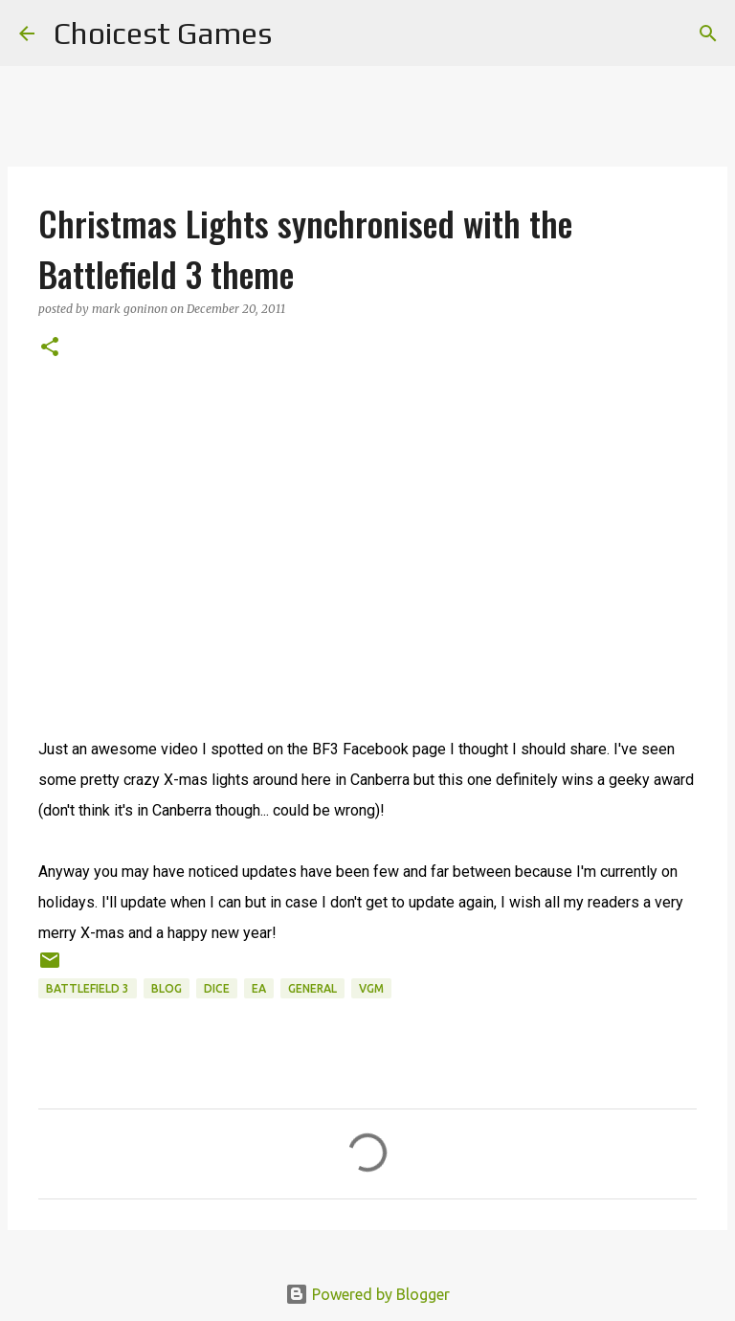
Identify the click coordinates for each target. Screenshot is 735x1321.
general (312, 988)
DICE (217, 988)
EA (259, 988)
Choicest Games (163, 33)
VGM (371, 988)
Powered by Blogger (367, 1294)
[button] (49, 348)
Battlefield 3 (87, 988)
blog (166, 988)
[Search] (298, 33)
